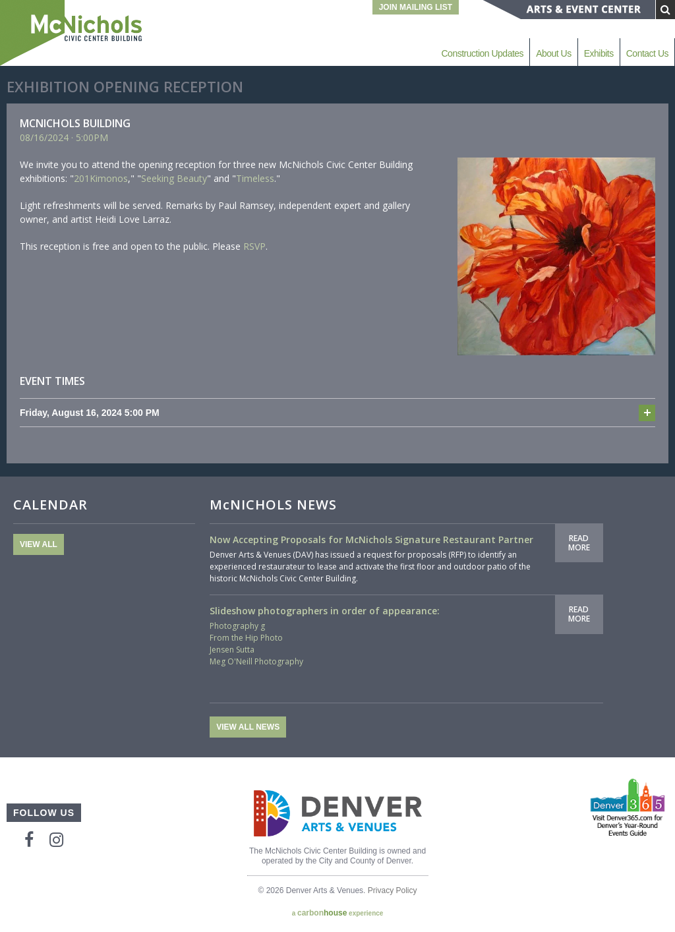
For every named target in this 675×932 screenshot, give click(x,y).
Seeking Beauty (174, 178)
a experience (338, 912)
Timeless (255, 178)
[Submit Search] (665, 9)
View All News (247, 727)
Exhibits (599, 53)
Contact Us (647, 53)
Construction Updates (482, 53)
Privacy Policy (392, 890)
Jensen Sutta (232, 649)
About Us (554, 53)
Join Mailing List (415, 7)
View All (38, 544)
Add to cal (647, 413)
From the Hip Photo (246, 637)
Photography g (237, 625)
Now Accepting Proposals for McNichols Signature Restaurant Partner (371, 539)
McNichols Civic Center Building (72, 33)
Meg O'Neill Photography (256, 661)
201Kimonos (101, 178)
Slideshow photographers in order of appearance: (325, 610)
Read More (579, 543)
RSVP (254, 246)
